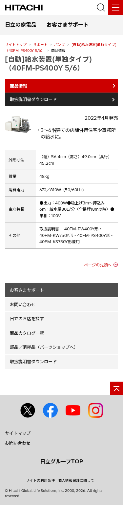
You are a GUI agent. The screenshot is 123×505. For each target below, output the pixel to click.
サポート (40, 44)
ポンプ (59, 44)
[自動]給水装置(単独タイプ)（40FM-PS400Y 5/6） (48, 63)
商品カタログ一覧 (27, 333)
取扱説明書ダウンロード (33, 99)
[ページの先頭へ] (116, 388)
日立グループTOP (61, 461)
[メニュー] (115, 7)
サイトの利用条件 (40, 480)
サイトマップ (18, 433)
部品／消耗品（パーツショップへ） (44, 347)
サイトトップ (16, 44)
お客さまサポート (27, 290)
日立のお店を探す (27, 318)
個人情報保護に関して (76, 480)
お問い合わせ (22, 304)
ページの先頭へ (98, 265)
